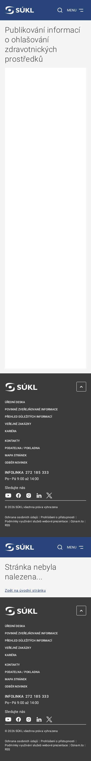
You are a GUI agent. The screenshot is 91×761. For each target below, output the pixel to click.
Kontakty (12, 441)
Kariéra (11, 431)
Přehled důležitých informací (28, 416)
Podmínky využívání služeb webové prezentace (37, 521)
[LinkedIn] (39, 495)
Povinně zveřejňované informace (31, 409)
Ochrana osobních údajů (22, 517)
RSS (7, 525)
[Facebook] (18, 495)
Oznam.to (77, 521)
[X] (49, 495)
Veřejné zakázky (18, 424)
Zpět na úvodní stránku (25, 590)
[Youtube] (8, 495)
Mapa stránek (16, 455)
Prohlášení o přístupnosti (58, 517)
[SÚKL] (19, 10)
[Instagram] (28, 495)
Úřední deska (15, 402)
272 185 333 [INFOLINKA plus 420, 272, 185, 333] (37, 472)
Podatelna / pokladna (22, 448)
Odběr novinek (16, 462)
